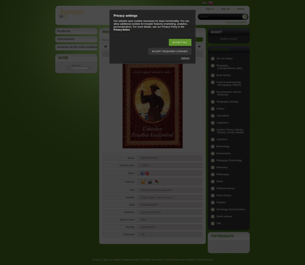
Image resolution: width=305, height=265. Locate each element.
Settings (185, 58)
